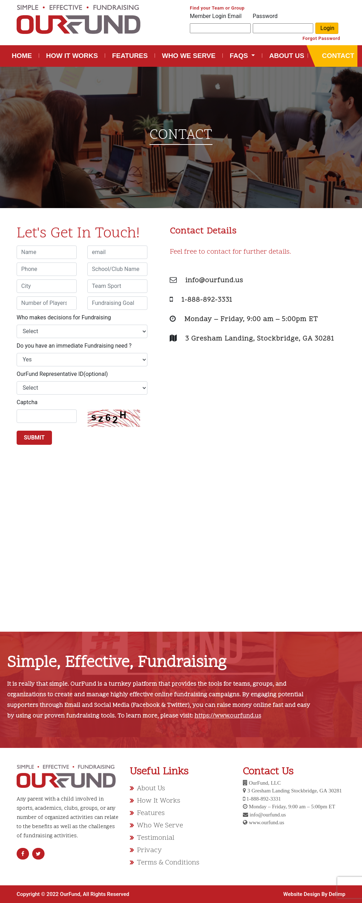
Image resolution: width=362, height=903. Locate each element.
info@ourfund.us (214, 280)
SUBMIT (34, 437)
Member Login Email (215, 16)
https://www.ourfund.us (227, 716)
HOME (23, 55)
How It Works (158, 801)
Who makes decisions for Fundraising (64, 317)
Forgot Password (321, 38)
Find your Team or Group (217, 8)
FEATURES (130, 55)
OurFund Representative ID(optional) (62, 374)
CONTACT (337, 55)
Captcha (27, 402)
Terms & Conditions (168, 863)
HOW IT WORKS (72, 55)
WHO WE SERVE (189, 55)
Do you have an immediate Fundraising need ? (74, 345)
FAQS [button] (240, 55)
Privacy (149, 850)
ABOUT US (286, 55)
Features (151, 813)
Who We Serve (160, 826)
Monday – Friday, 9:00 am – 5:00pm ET (251, 319)
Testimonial (155, 838)
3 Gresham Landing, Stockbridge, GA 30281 (259, 339)
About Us (151, 788)
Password (265, 16)
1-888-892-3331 (206, 300)
